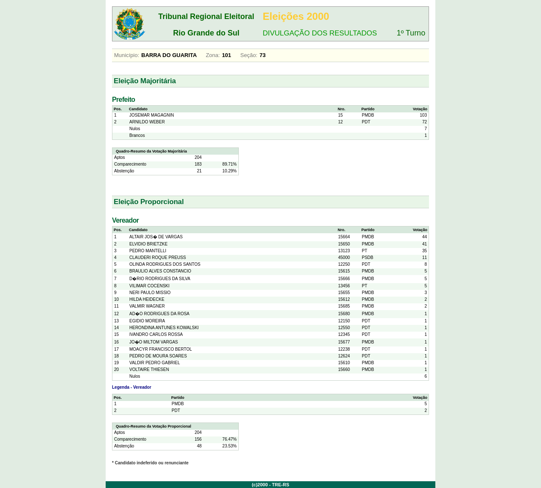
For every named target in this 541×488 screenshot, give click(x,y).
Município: (126, 55)
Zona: (213, 55)
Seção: (248, 55)
